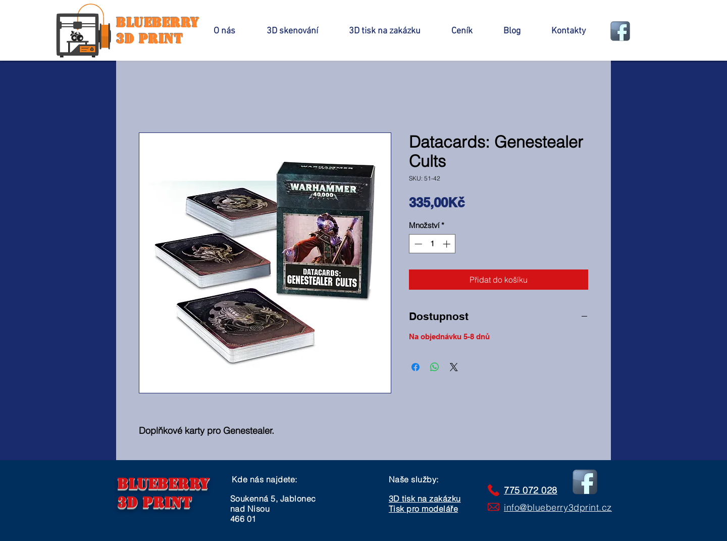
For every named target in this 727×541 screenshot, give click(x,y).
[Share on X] (454, 367)
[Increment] (447, 244)
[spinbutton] (432, 244)
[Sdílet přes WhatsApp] (435, 367)
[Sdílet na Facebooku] (415, 367)
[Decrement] (417, 244)
